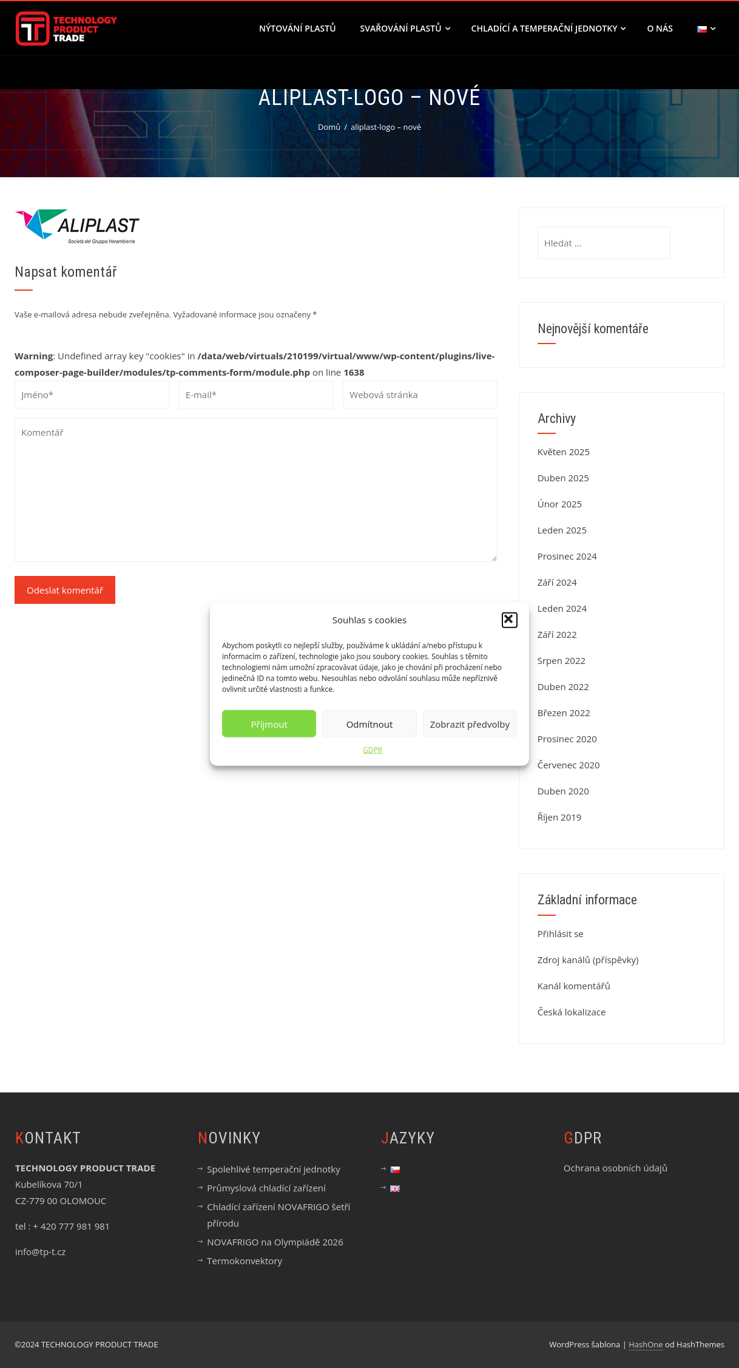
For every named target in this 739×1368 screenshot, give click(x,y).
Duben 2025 (563, 478)
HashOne (646, 1344)
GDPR (372, 750)
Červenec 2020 (569, 765)
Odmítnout (369, 723)
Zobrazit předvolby (470, 723)
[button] (509, 619)
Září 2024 (557, 582)
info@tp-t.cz (40, 1251)
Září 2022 (557, 634)
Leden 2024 (562, 608)
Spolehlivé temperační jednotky (273, 1169)
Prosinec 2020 (567, 739)
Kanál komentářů (574, 986)
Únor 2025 (560, 504)
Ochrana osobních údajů (615, 1168)
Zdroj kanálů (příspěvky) (588, 959)
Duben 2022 (563, 686)
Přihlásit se (561, 933)
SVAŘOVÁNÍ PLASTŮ (405, 28)
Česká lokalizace (572, 1012)
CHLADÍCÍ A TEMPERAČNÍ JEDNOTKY (548, 28)
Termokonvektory (244, 1261)
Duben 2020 (563, 791)
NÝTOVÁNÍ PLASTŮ (297, 28)
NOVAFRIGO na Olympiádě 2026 (275, 1242)
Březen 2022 (564, 712)
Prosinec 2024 (567, 556)
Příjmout (269, 723)
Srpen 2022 (561, 660)
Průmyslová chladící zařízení (266, 1188)
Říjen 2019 (560, 817)
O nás (660, 28)
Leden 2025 (562, 530)
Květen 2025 (564, 451)
